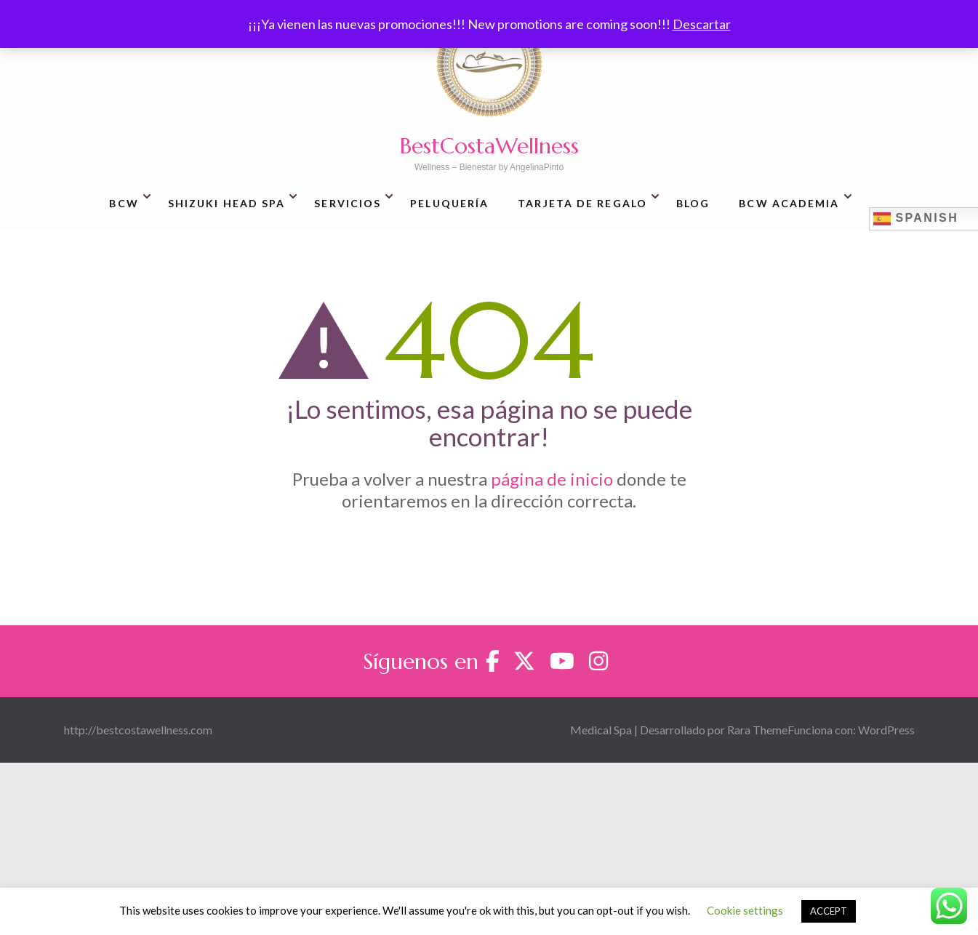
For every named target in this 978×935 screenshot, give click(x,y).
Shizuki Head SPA (227, 203)
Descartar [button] (702, 24)
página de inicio (552, 478)
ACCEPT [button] (828, 911)
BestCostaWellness (489, 145)
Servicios (347, 203)
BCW (123, 203)
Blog (693, 203)
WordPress (886, 730)
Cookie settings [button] (745, 910)
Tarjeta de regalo (582, 203)
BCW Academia (789, 203)
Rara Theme (757, 730)
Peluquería (449, 203)
